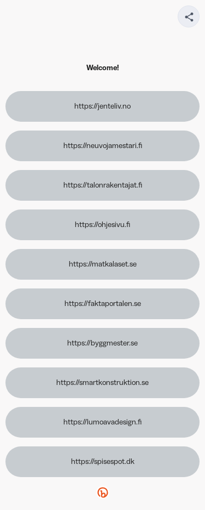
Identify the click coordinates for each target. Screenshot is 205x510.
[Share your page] (189, 16)
